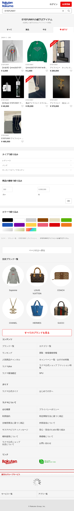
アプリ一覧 (43, 494)
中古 (44, 30)
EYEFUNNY (5, 64)
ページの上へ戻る (37, 250)
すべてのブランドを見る (37, 333)
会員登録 (66, 4)
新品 (27, 30)
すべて (9, 30)
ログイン (54, 4)
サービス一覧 (6, 494)
